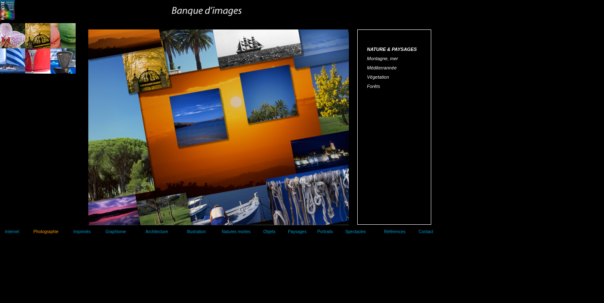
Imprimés (82, 231)
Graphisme (116, 231)
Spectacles (355, 231)
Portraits (325, 231)
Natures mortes (236, 231)
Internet (12, 231)
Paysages (297, 231)
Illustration (196, 231)
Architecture (156, 231)
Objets (269, 231)
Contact (426, 231)
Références (394, 231)
